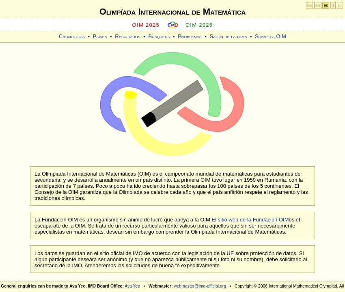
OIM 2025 (146, 25)
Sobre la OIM (270, 36)
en (317, 5)
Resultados (127, 36)
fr (333, 5)
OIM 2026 (199, 25)
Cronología (72, 36)
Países (100, 36)
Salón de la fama (228, 36)
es (325, 5)
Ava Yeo (132, 286)
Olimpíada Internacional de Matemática (172, 11)
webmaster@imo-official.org (200, 286)
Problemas (190, 36)
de (309, 5)
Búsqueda (159, 36)
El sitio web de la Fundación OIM (250, 220)
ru (340, 5)
